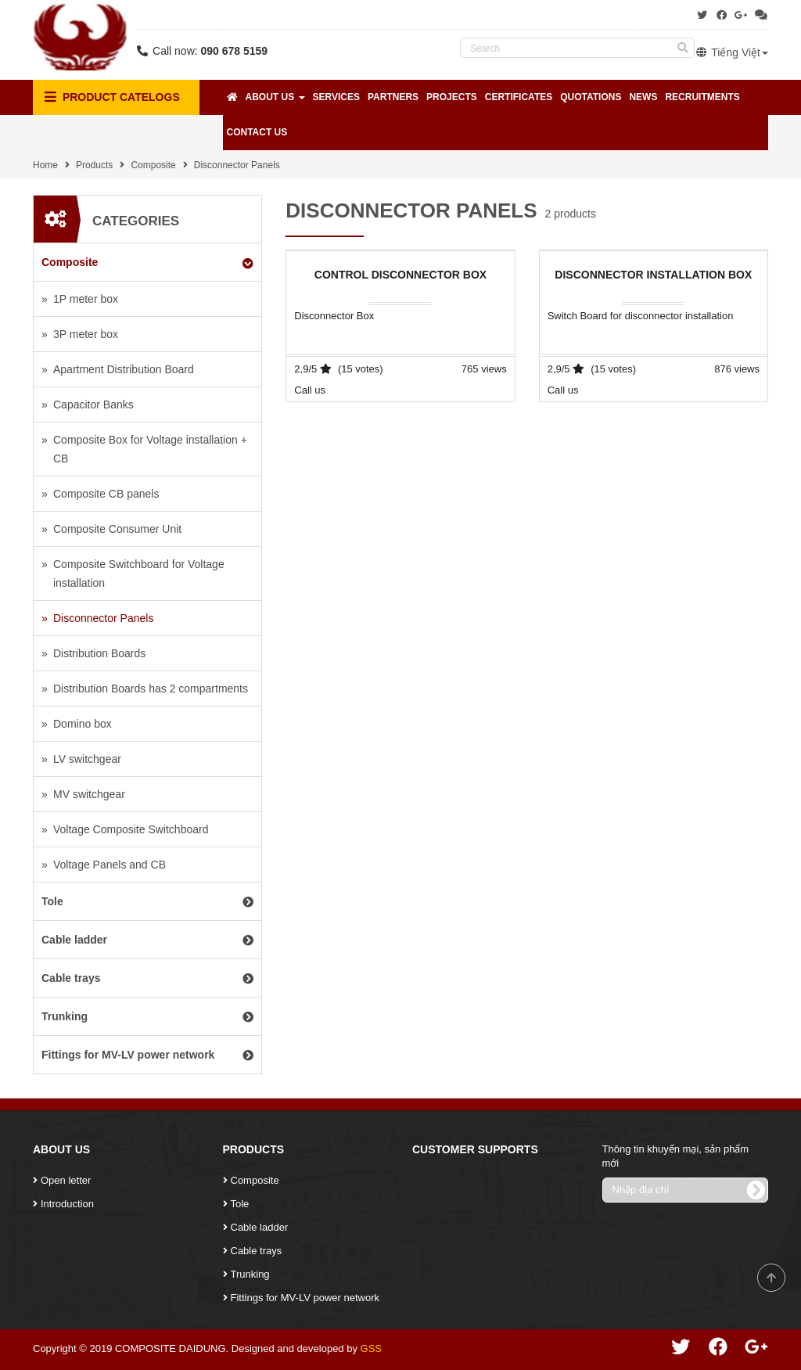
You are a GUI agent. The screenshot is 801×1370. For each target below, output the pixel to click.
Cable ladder (260, 1227)
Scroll (771, 1278)
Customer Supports (475, 1149)
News (643, 97)
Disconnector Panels (237, 165)
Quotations (590, 97)
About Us (275, 97)
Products (94, 165)
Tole (240, 1204)
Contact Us (257, 132)
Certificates (518, 97)
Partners (393, 97)
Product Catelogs (112, 97)
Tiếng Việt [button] (731, 52)
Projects (451, 97)
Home (45, 165)
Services (336, 97)
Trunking (250, 1274)
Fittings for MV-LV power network (305, 1297)
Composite (153, 165)
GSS (371, 1348)
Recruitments (702, 97)
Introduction (67, 1204)
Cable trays (256, 1251)
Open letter (66, 1180)
